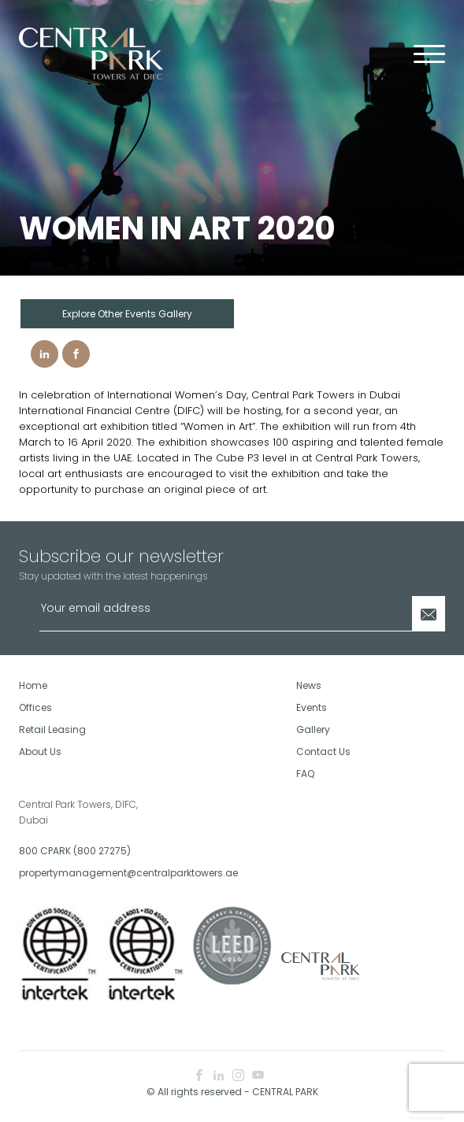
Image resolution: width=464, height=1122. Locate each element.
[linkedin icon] (219, 1076)
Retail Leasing (52, 729)
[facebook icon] (199, 1076)
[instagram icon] (238, 1076)
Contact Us (323, 751)
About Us (40, 751)
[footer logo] (319, 965)
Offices (35, 707)
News (308, 685)
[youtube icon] (258, 1076)
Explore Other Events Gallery (127, 313)
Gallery (313, 729)
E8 (442, 1118)
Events (311, 707)
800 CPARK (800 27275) (75, 850)
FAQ (305, 773)
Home (33, 685)
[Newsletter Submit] (428, 613)
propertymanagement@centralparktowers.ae (120, 872)
